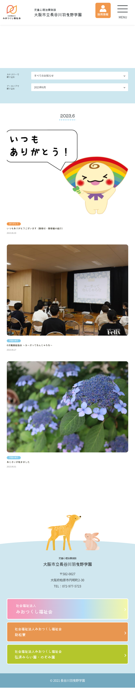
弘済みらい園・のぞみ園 (67, 656)
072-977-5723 (71, 586)
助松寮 (67, 632)
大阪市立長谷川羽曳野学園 (58, 12)
